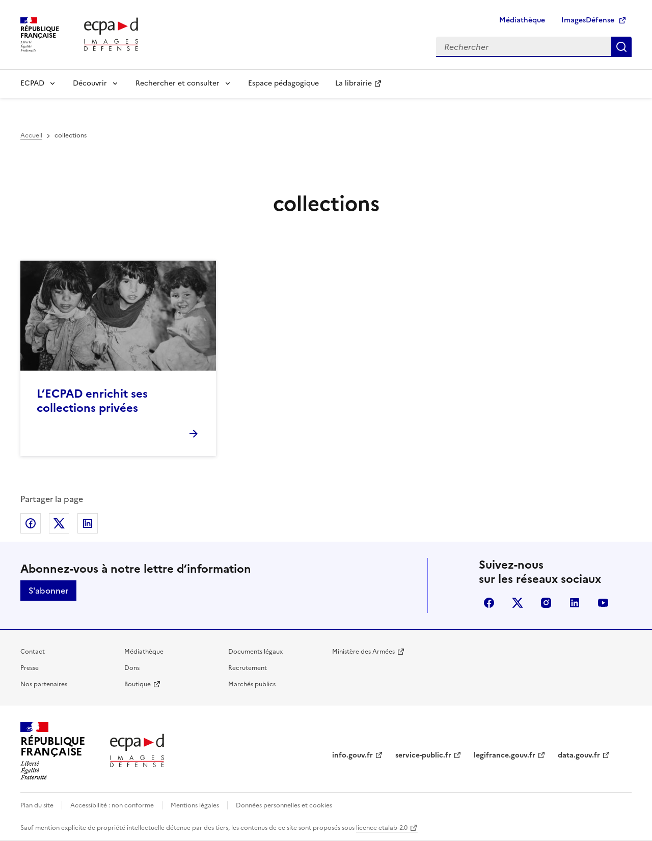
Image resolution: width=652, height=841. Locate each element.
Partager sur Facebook (30, 523)
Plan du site (36, 805)
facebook (489, 603)
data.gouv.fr (579, 755)
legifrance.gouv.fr (504, 755)
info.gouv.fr (352, 755)
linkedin (574, 603)
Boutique (137, 684)
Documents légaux (255, 651)
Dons (132, 667)
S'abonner (48, 590)
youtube (603, 603)
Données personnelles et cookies (284, 805)
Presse (29, 667)
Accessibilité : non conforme (112, 805)
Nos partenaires (43, 684)
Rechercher (621, 47)
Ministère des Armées (363, 651)
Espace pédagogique (283, 83)
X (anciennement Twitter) (517, 603)
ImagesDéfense (587, 20)
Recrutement (247, 667)
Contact (32, 651)
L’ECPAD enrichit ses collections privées (92, 400)
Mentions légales (195, 805)
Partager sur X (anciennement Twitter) (59, 523)
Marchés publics (252, 684)
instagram (546, 603)
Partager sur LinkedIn (87, 523)
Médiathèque (522, 20)
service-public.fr (423, 755)
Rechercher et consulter (177, 83)
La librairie (353, 83)
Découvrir (90, 83)
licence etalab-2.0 (382, 827)
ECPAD (32, 83)
